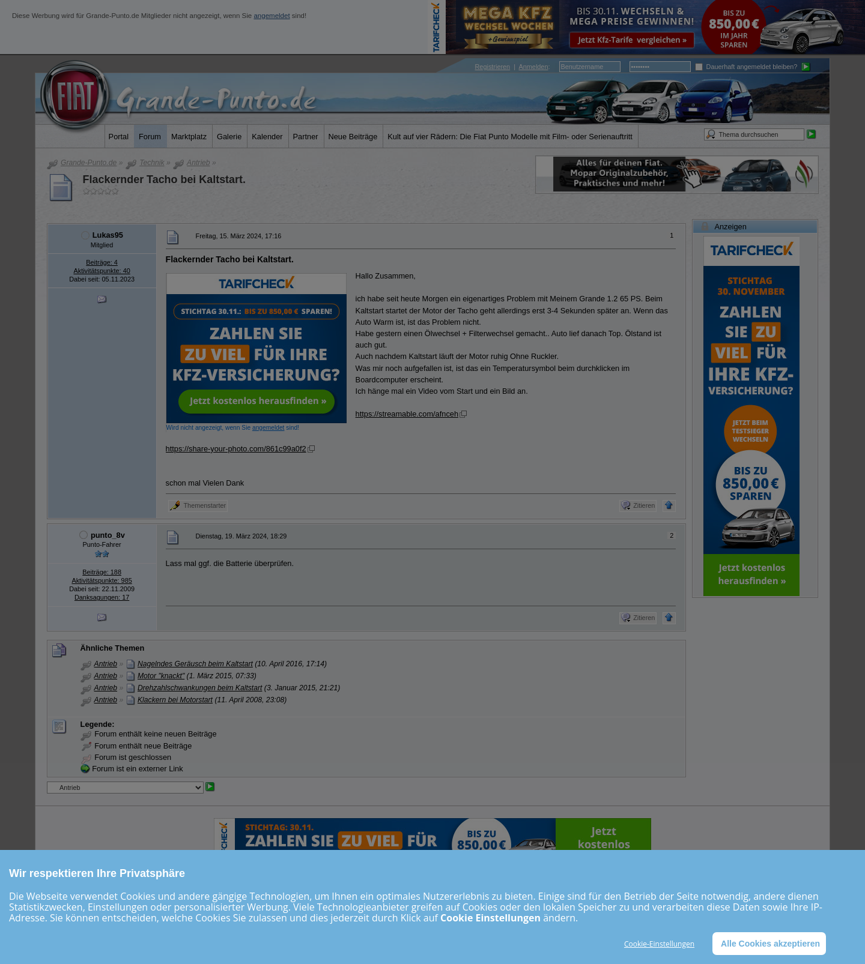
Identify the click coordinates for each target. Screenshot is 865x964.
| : (512, 66)
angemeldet (271, 15)
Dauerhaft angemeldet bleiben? (746, 66)
